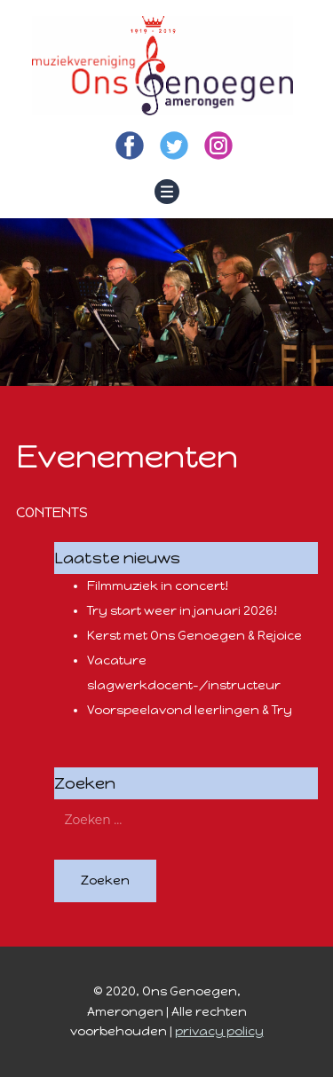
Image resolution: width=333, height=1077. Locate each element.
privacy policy (219, 1031)
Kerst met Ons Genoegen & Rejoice (194, 635)
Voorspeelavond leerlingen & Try (189, 710)
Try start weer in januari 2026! (182, 610)
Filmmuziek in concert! (157, 586)
